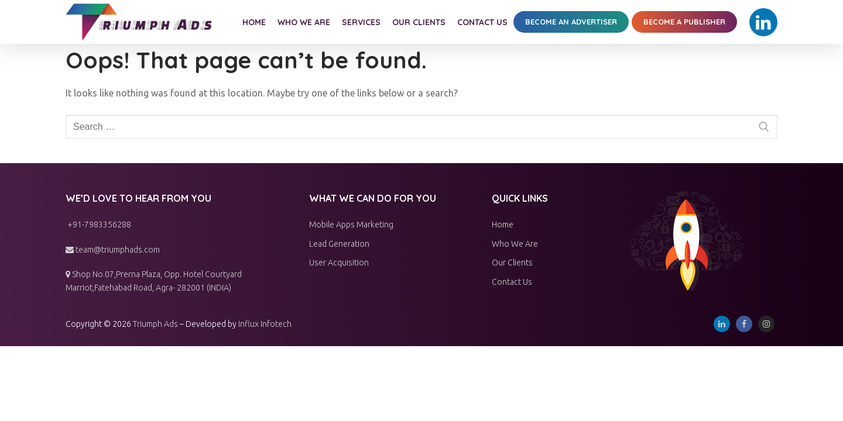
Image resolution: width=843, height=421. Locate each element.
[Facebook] (744, 324)
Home (502, 224)
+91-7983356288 (98, 224)
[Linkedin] (763, 22)
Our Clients (512, 262)
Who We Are (515, 244)
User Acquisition (339, 262)
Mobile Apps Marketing (351, 224)
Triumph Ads (155, 324)
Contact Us (512, 282)
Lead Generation (339, 244)
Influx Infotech (265, 324)
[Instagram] (766, 324)
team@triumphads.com (113, 249)
